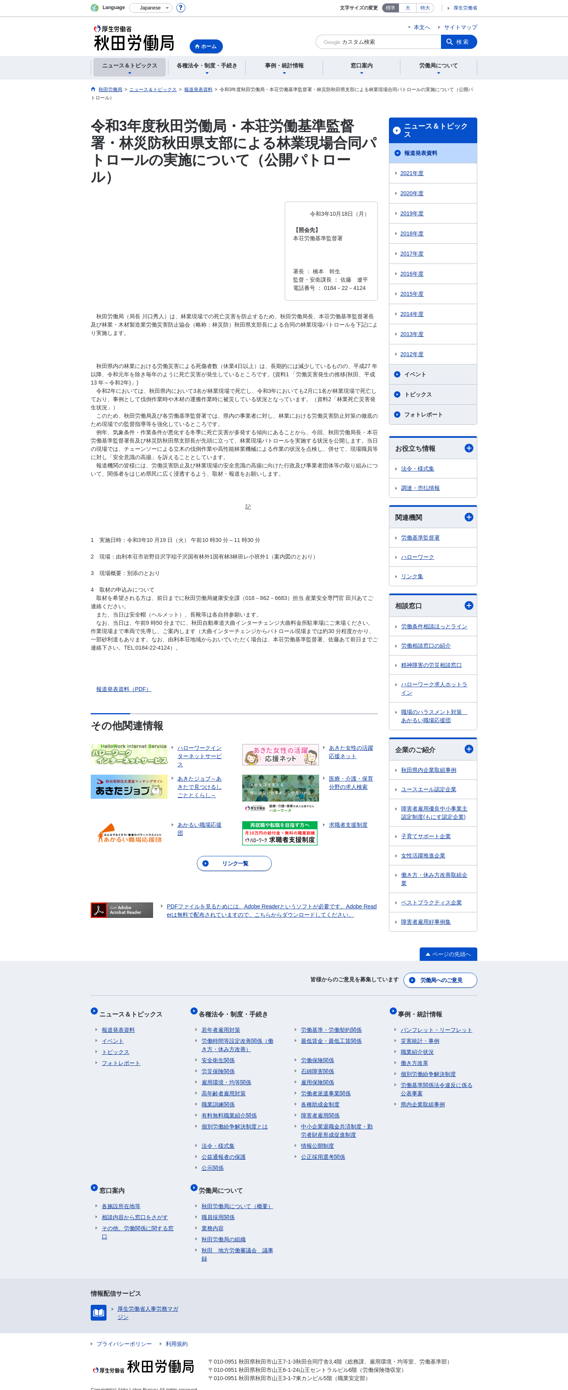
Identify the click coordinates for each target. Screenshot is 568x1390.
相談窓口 (434, 606)
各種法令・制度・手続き (236, 1011)
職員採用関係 (218, 1207)
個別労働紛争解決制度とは (235, 1121)
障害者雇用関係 (320, 1110)
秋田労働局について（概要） (237, 1196)
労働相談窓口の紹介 (426, 647)
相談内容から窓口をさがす (135, 1207)
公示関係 (213, 1163)
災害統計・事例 (420, 1036)
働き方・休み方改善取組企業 (434, 881)
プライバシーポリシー (124, 1333)
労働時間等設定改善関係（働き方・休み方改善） (237, 1040)
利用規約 (177, 1333)
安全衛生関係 (218, 1055)
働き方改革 (414, 1058)
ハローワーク (417, 558)
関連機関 (434, 518)
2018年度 (412, 233)
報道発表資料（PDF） (123, 689)
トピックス (418, 394)
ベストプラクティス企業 (431, 904)
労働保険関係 (317, 1055)
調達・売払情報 (420, 488)
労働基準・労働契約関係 (331, 1025)
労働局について (224, 1182)
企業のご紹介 (434, 750)
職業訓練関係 (218, 1099)
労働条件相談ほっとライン (434, 627)
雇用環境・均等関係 (226, 1077)
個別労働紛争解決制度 (428, 1069)
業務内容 (213, 1218)
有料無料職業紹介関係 (229, 1110)
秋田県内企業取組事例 (428, 772)
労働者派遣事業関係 (326, 1088)
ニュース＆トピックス (436, 130)
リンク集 (412, 577)
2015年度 (412, 294)
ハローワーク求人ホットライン (434, 689)
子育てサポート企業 (426, 838)
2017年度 (412, 253)
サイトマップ (460, 27)
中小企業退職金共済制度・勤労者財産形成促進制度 (337, 1125)
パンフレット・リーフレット (437, 1025)
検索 (463, 42)
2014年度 (412, 314)
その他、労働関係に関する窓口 (138, 1222)
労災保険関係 (218, 1066)
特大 (425, 8)
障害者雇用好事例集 (426, 924)
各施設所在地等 (121, 1196)
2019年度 (412, 213)
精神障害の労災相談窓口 (431, 666)
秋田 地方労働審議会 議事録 (237, 1244)
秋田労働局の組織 (224, 1229)
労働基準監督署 (420, 539)
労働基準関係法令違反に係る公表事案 (437, 1084)
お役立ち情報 (434, 448)
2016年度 (412, 274)
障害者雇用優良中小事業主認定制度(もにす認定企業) (434, 814)
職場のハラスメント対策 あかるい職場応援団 (434, 717)
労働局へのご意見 (442, 980)
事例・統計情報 (423, 1011)
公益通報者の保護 (224, 1152)
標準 (390, 8)
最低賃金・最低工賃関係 (331, 1036)
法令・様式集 (417, 469)
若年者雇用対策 (221, 1025)
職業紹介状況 (417, 1047)
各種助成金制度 (320, 1099)
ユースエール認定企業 (428, 791)
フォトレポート (423, 414)
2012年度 (412, 354)
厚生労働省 (465, 8)
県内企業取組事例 (423, 1099)
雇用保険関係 (317, 1077)
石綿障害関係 (317, 1066)
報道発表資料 (420, 153)
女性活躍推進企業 (423, 857)
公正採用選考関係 (323, 1152)
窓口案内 (114, 1182)
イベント (415, 374)
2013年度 (412, 334)
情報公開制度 (317, 1141)
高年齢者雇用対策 (224, 1088)
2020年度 (412, 193)
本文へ (422, 27)
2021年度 (412, 173)
